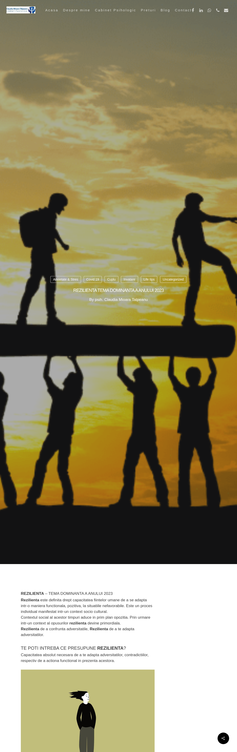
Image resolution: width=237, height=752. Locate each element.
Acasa (52, 10)
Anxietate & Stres (65, 279)
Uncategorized (173, 279)
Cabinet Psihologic (115, 10)
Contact (183, 10)
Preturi (148, 10)
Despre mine (76, 10)
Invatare (129, 279)
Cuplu (111, 279)
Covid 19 (92, 279)
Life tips (149, 279)
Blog (165, 10)
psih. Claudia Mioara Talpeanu (121, 299)
